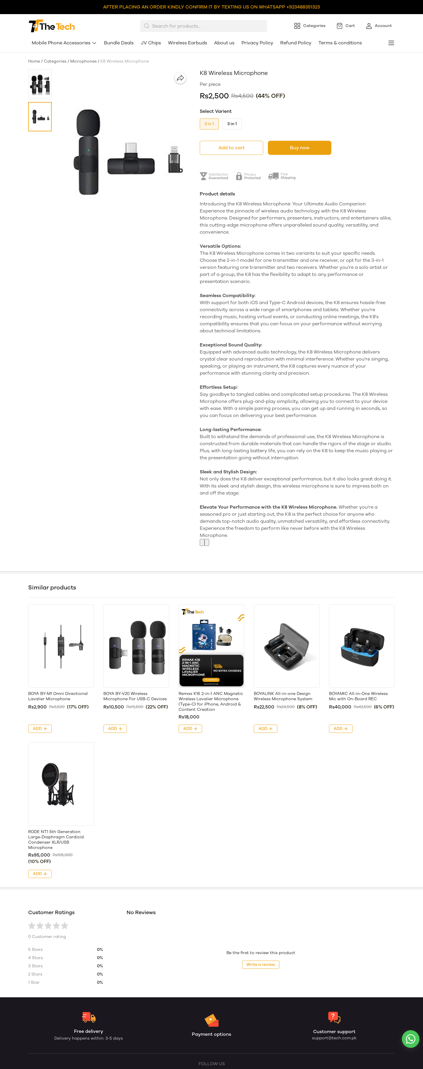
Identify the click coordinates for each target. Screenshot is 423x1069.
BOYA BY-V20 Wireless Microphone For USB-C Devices (135, 696)
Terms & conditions (340, 43)
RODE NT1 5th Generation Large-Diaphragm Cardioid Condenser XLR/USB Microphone (56, 839)
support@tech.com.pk (334, 1038)
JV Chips (151, 43)
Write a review (260, 964)
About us (224, 43)
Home (34, 61)
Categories (55, 61)
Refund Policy (295, 43)
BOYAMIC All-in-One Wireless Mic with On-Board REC (358, 696)
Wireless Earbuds (187, 43)
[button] (40, 83)
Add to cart (232, 147)
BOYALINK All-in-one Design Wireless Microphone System (283, 696)
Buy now (299, 147)
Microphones (83, 61)
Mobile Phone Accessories (64, 43)
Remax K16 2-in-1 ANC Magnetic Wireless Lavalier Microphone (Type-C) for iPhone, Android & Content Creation (211, 701)
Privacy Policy (257, 43)
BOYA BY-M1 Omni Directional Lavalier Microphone (58, 696)
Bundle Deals (119, 43)
